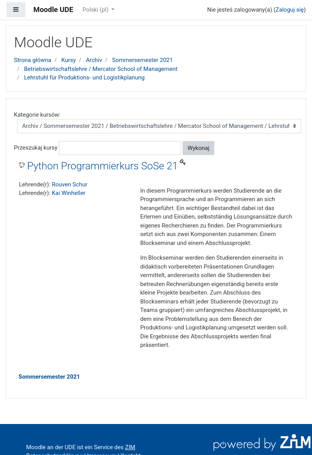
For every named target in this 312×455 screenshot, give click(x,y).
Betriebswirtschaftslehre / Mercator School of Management (101, 68)
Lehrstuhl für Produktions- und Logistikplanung (84, 77)
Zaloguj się (290, 9)
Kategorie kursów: (37, 114)
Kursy (68, 60)
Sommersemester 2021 (142, 60)
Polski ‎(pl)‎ (96, 9)
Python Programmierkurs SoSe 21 (102, 166)
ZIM (130, 447)
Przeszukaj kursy (35, 147)
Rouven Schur (70, 184)
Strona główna (32, 60)
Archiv (94, 60)
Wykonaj (199, 148)
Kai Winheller (69, 193)
